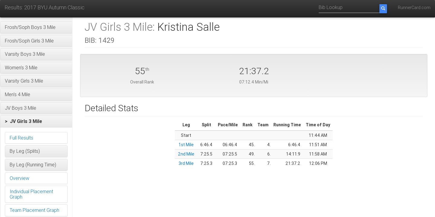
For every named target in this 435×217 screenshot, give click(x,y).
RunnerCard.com (414, 7)
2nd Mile (186, 154)
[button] (36, 27)
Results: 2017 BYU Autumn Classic (45, 7)
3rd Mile (186, 163)
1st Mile (186, 144)
